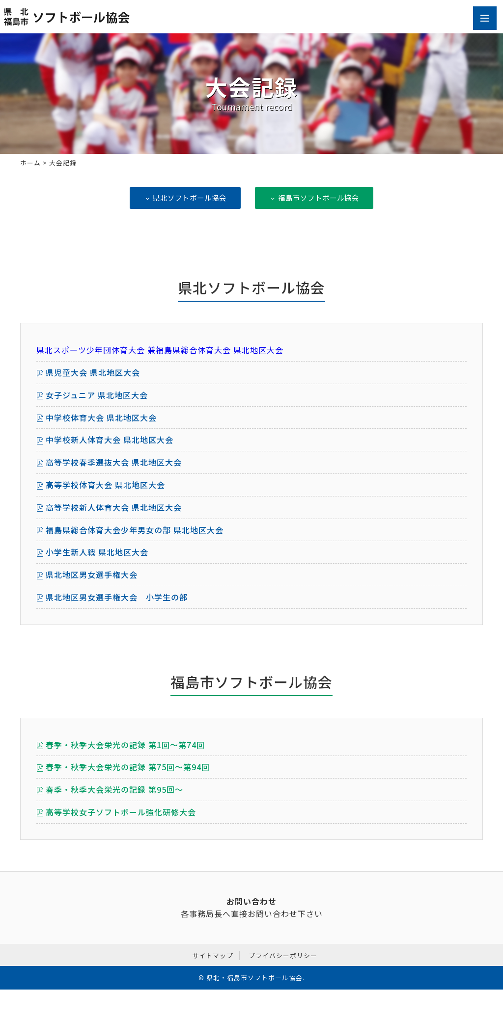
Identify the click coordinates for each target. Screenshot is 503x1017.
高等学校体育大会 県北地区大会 (105, 485)
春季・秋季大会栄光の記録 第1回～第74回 (125, 745)
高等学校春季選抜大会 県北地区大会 (114, 462)
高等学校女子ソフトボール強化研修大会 (121, 812)
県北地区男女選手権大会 (92, 574)
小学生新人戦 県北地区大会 (97, 552)
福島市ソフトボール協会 (314, 197)
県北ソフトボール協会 (185, 197)
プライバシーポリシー (283, 955)
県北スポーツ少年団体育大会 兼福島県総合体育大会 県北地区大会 (159, 350)
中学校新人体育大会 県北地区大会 (109, 439)
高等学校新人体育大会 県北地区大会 (114, 507)
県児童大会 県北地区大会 (93, 372)
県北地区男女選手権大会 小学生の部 (117, 597)
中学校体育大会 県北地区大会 (101, 417)
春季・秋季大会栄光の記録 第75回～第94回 (128, 767)
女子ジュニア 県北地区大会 (97, 395)
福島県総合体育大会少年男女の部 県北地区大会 (135, 530)
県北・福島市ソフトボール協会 (254, 977)
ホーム (30, 162)
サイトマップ (212, 955)
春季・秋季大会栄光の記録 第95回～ (114, 789)
